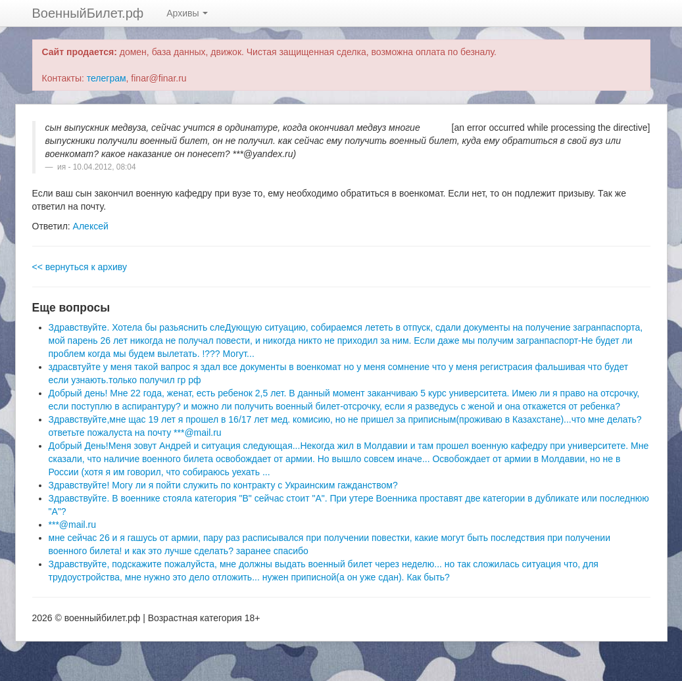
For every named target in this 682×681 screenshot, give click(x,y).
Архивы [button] (187, 13)
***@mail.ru (73, 524)
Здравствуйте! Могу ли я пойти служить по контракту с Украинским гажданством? (223, 485)
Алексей (91, 226)
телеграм (106, 78)
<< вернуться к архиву (79, 267)
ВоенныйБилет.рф (88, 13)
